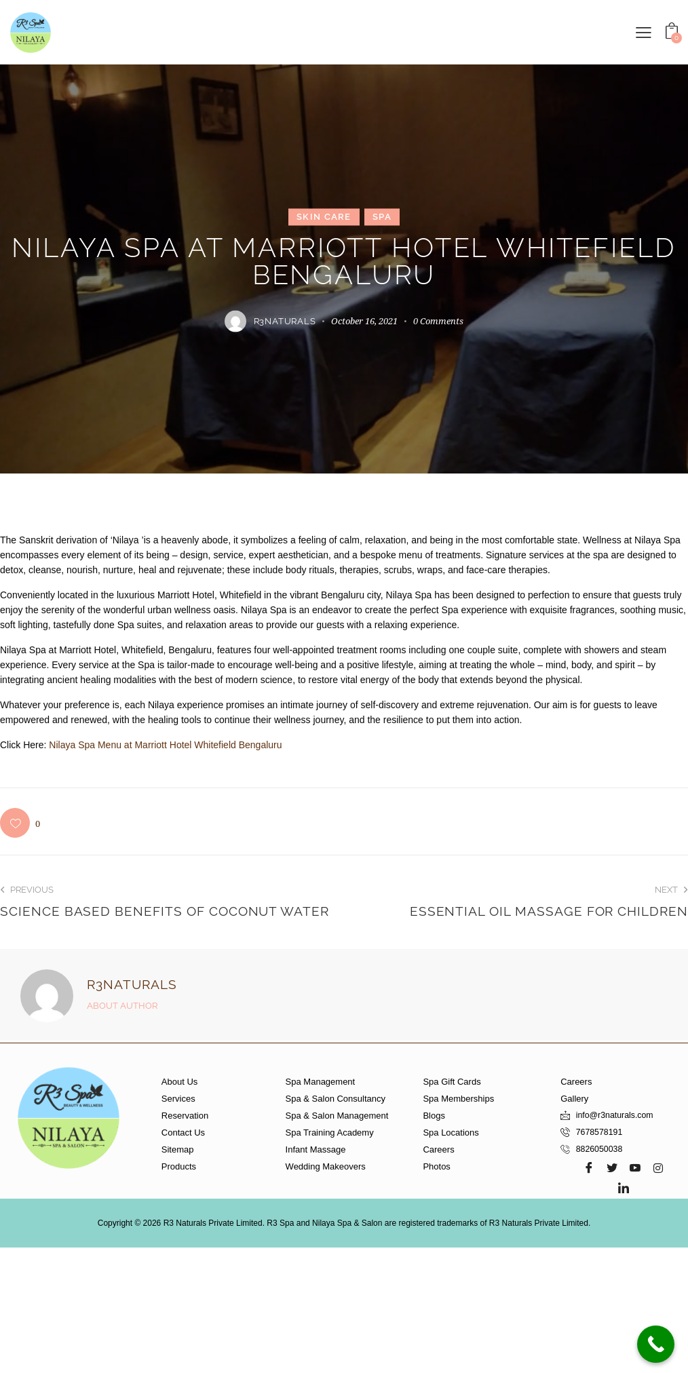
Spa (381, 217)
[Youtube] (635, 1167)
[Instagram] (658, 1167)
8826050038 (600, 1149)
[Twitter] (612, 1167)
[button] (643, 31)
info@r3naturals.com (616, 1115)
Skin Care (324, 217)
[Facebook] (589, 1167)
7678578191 (600, 1132)
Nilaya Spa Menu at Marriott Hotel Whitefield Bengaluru (165, 744)
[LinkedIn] (623, 1188)
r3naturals (132, 984)
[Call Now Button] (655, 1344)
